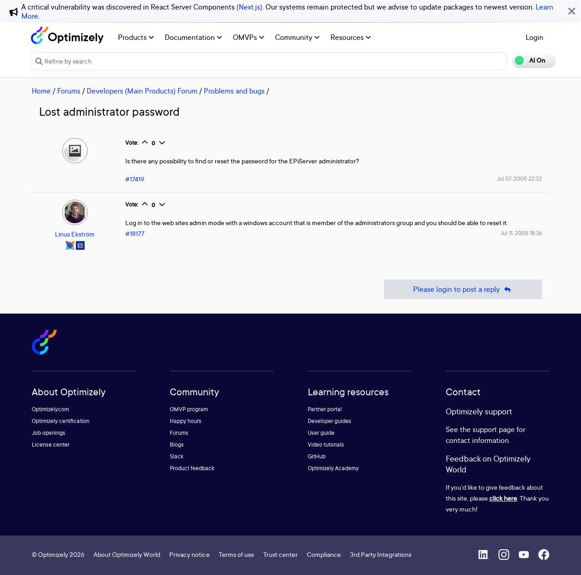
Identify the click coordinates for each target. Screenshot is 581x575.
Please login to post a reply (463, 289)
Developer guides (329, 421)
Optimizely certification (60, 421)
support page (494, 429)
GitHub (316, 456)
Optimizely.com (50, 409)
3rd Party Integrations (380, 554)
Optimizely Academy (333, 468)
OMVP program (189, 409)
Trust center (280, 554)
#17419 (134, 179)
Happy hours (186, 421)
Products (136, 37)
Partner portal (325, 409)
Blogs (177, 444)
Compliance (324, 554)
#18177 (134, 233)
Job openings (48, 433)
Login (534, 37)
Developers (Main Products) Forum (142, 91)
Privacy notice (189, 554)
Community (297, 37)
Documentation (193, 37)
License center (50, 444)
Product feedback (192, 468)
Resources (350, 37)
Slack (176, 456)
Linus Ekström (75, 234)
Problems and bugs (234, 91)
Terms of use (236, 554)
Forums (68, 91)
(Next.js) (249, 7)
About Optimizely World (127, 554)
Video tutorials (326, 444)
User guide (321, 433)
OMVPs (248, 37)
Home (41, 91)
